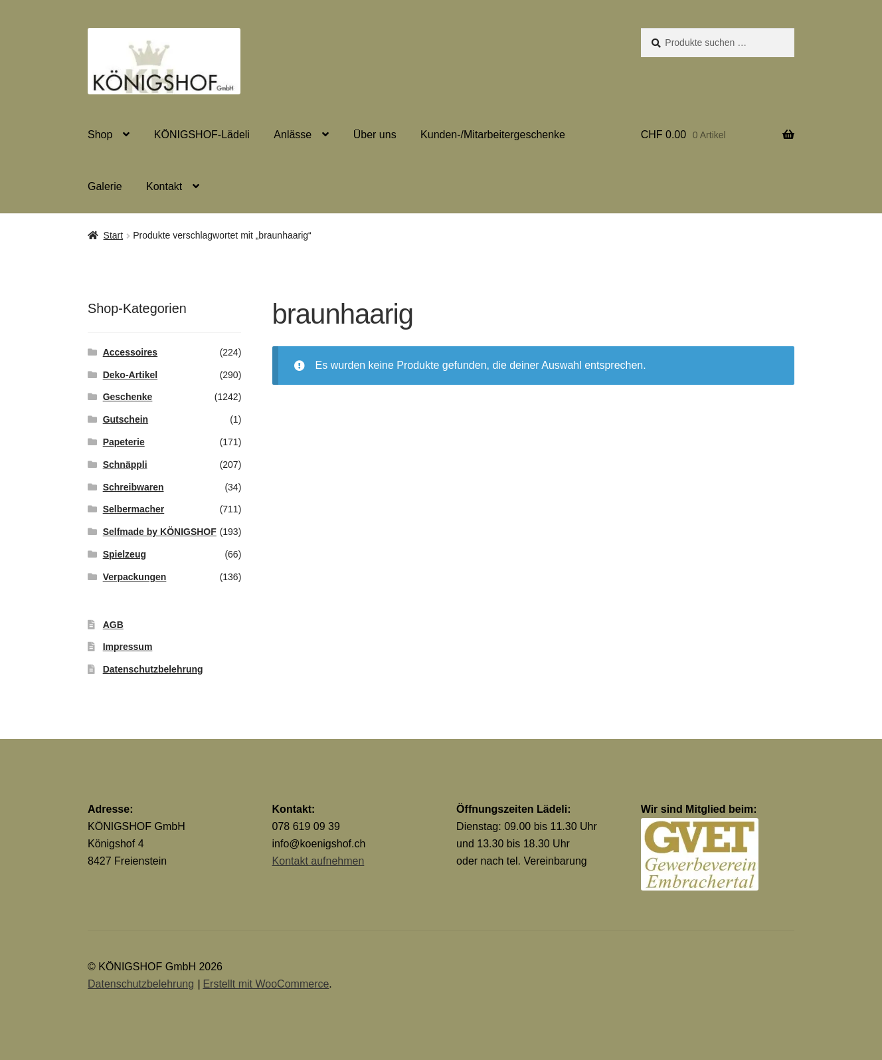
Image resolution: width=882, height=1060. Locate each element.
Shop (100, 134)
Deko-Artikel (130, 375)
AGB (113, 624)
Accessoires (130, 352)
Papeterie (124, 442)
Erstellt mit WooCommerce (266, 984)
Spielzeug (124, 554)
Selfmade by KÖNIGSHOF (160, 531)
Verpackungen (135, 577)
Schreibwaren (133, 487)
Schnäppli (125, 464)
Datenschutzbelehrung (153, 669)
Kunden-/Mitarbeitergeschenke (492, 134)
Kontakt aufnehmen (318, 861)
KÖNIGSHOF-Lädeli (202, 134)
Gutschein (125, 419)
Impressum (128, 646)
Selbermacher (134, 509)
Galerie (105, 186)
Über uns (375, 134)
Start (114, 235)
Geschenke (128, 396)
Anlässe (292, 134)
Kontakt (164, 186)
